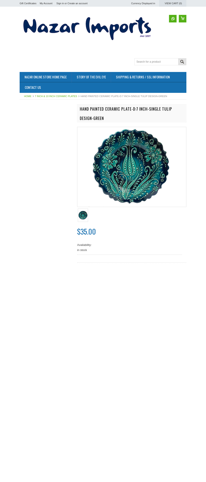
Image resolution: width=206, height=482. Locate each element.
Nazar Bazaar (28, 115)
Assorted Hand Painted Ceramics (41, 133)
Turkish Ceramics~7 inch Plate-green (46, 199)
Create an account (78, 3)
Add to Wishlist (58, 213)
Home (27, 96)
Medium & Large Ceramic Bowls (40, 122)
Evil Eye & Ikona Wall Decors (38, 137)
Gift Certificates (28, 3)
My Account (46, 3)
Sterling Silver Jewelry (34, 141)
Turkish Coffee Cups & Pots (37, 119)
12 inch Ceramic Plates (34, 130)
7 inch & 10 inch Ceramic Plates (56, 96)
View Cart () (173, 3)
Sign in (60, 3)
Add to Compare (67, 213)
